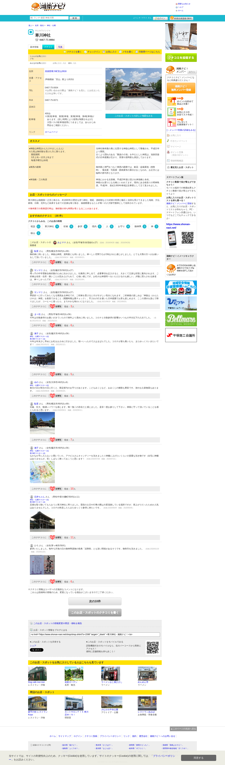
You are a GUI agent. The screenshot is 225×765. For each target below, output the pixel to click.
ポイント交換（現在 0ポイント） (180, 153)
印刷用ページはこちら (149, 52)
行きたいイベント (179, 141)
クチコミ (48, 47)
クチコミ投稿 (91, 736)
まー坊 (37, 314)
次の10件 (95, 601)
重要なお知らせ (184, 4)
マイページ (176, 146)
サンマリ (38, 270)
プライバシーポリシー (110, 736)
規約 (134, 736)
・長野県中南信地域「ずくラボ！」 (175, 748)
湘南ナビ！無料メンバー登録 (181, 88)
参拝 (83, 226)
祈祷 (68, 226)
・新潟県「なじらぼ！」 (103, 748)
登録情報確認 (177, 160)
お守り (124, 226)
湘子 (36, 333)
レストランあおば (146, 712)
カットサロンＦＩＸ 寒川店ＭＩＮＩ (76, 713)
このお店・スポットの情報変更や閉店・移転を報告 (57, 623)
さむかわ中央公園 (109, 709)
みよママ (61, 242)
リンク (126, 736)
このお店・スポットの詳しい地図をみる (134, 116)
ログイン (160, 18)
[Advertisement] (122, 7)
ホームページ (51, 132)
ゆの (36, 382)
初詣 (35, 226)
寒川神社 (52, 226)
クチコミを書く (74, 52)
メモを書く (128, 52)
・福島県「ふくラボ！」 (70, 748)
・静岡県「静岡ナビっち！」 (138, 745)
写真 (60, 47)
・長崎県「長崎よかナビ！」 (172, 745)
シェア (33, 645)
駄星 (36, 251)
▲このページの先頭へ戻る (183, 729)
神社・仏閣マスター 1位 (39, 336)
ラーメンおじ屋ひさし (111, 682)
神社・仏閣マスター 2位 (39, 385)
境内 (97, 226)
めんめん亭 (143, 682)
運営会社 (143, 736)
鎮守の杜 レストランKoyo (38, 713)
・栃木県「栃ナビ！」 (69, 745)
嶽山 (35, 233)
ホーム (180, 10)
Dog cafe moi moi (36, 682)
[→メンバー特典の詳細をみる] (181, 130)
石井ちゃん (39, 497)
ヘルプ (180, 7)
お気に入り (111, 52)
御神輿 (140, 226)
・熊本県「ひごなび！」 (103, 745)
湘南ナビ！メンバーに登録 (179, 203)
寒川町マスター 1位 (37, 339)
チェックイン (94, 52)
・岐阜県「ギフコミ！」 (137, 748)
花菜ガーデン (71, 682)
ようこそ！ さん (142, 18)
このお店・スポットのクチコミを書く (95, 612)
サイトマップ (64, 736)
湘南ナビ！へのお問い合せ (162, 736)
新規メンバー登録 (181, 18)
